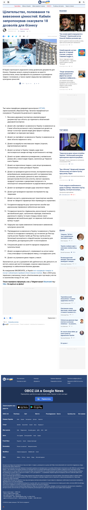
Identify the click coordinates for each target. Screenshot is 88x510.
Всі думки (64, 343)
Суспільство (71, 414)
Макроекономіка (32, 446)
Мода (32, 457)
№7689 (42, 108)
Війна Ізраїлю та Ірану (38, 6)
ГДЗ (18, 430)
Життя (37, 414)
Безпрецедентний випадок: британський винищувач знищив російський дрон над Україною (68, 259)
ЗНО (42, 430)
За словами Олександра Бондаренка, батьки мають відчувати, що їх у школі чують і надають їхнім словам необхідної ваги (68, 84)
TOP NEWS (63, 130)
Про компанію (20, 378)
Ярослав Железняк (65, 338)
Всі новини (81, 414)
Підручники (24, 430)
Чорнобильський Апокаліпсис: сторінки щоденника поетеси (68, 298)
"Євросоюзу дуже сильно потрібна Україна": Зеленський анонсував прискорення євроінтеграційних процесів (71, 155)
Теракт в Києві (69, 6)
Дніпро (35, 419)
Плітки (23, 457)
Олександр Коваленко (66, 264)
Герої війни (17, 6)
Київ (18, 419)
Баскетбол (25, 424)
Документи (37, 381)
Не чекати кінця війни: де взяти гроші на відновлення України (69, 333)
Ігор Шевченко (64, 326)
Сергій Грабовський (65, 303)
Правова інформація (56, 378)
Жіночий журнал (40, 457)
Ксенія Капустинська (13, 29)
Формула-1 (41, 424)
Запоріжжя (28, 419)
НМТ (46, 430)
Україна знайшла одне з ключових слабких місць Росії (69, 248)
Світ (25, 414)
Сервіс (39, 435)
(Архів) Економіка (14, 324)
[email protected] (23, 498)
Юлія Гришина (64, 240)
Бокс (35, 424)
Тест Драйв (20, 435)
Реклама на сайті (21, 381)
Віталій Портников (65, 252)
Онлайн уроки (32, 430)
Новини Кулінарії (31, 441)
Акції (34, 435)
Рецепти (19, 441)
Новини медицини (22, 451)
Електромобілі (28, 435)
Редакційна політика (13, 322)
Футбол (19, 424)
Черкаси (40, 419)
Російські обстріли (58, 6)
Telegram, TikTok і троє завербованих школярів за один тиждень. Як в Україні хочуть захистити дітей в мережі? (68, 236)
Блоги (59, 414)
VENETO (49, 6)
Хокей (30, 424)
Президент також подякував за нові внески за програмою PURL (71, 160)
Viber (4, 284)
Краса (28, 457)
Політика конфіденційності (74, 378)
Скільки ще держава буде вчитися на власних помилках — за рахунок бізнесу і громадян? (69, 322)
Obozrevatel (47, 282)
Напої (24, 441)
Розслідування (51, 414)
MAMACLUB (31, 451)
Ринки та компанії (24, 29)
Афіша (18, 457)
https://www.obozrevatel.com (59, 465)
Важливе (63, 11)
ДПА (38, 430)
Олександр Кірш (65, 315)
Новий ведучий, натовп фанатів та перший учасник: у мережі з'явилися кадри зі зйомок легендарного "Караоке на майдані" (67, 53)
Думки (62, 230)
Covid (37, 451)
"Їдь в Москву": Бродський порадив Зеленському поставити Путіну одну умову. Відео (72, 171)
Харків (22, 419)
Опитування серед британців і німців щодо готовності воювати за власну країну (68, 310)
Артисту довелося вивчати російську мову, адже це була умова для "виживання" (71, 41)
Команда (36, 378)
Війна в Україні (26, 6)
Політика (16, 414)
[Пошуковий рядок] (83, 2)
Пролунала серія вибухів (66, 192)
